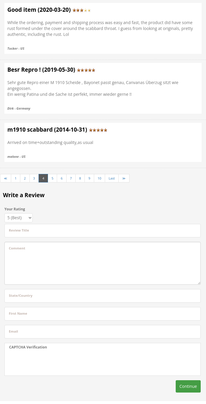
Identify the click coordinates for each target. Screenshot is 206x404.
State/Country (20, 295)
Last (112, 178)
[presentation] (46, 362)
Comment (17, 248)
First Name (18, 313)
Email (13, 331)
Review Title (19, 230)
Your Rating (14, 209)
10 (100, 178)
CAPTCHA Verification (28, 347)
